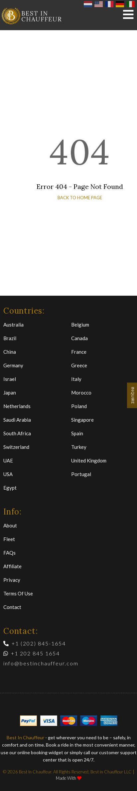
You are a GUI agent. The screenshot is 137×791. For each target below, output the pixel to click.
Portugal (81, 474)
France (78, 352)
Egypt (10, 488)
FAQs (9, 553)
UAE (8, 460)
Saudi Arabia (17, 420)
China (9, 352)
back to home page (80, 197)
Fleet (9, 539)
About (10, 525)
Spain (77, 433)
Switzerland (16, 447)
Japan (9, 393)
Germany (13, 365)
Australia (13, 325)
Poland (79, 406)
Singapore (82, 420)
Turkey (78, 447)
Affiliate (12, 566)
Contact (12, 607)
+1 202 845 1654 (31, 653)
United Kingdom (88, 460)
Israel (9, 379)
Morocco (81, 393)
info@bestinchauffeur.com (40, 663)
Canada (79, 338)
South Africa (17, 433)
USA (8, 474)
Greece (79, 365)
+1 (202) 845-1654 (34, 643)
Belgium (80, 325)
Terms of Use (18, 593)
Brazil (9, 338)
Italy (76, 379)
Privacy (11, 580)
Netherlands (17, 406)
